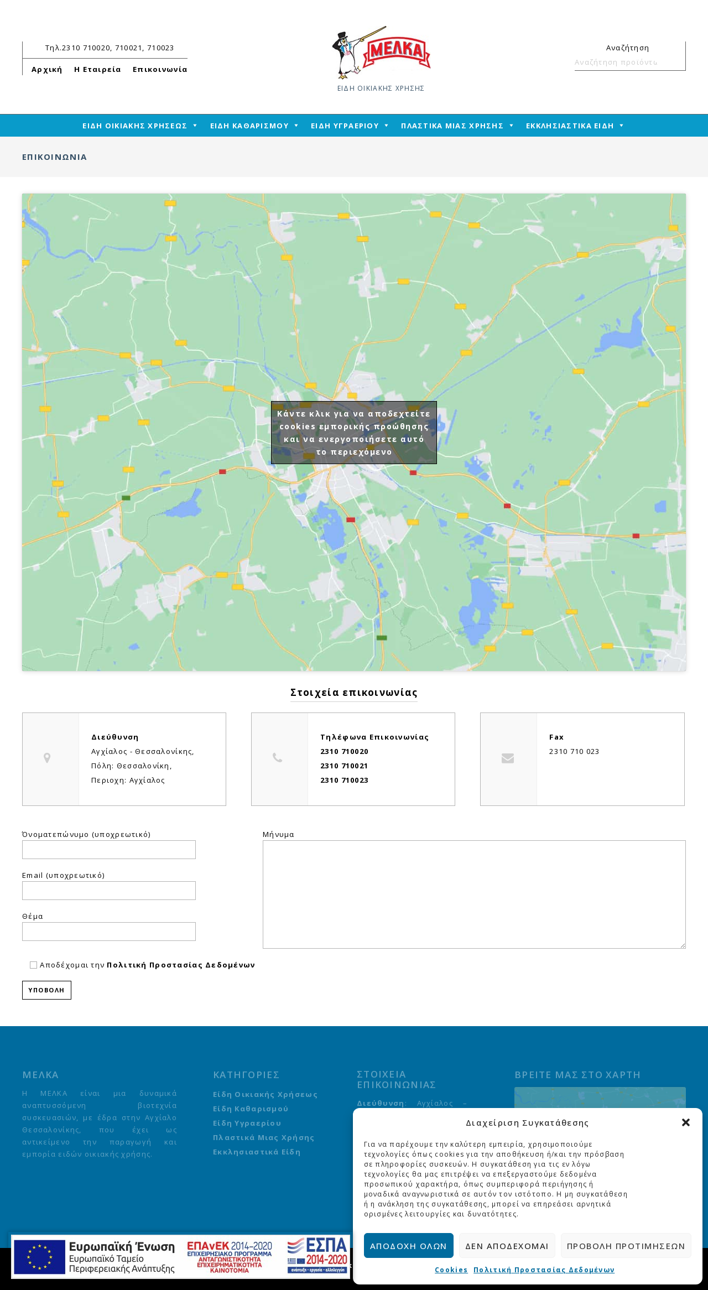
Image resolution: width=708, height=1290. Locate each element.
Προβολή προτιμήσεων (626, 1245)
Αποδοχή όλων (408, 1245)
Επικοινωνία (160, 69)
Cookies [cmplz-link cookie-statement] (451, 1270)
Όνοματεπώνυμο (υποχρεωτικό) (86, 834)
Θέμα (32, 916)
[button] (685, 1122)
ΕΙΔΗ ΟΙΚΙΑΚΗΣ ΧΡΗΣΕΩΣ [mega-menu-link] (135, 126)
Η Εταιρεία (98, 69)
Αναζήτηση (672, 62)
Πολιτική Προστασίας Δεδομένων (181, 965)
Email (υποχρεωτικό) (63, 875)
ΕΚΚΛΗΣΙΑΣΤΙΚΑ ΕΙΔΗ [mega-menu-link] (570, 126)
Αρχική (47, 69)
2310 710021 (344, 766)
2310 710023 (344, 780)
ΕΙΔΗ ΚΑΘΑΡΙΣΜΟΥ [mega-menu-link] (249, 126)
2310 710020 (344, 751)
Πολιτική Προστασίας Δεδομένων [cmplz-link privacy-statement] (544, 1270)
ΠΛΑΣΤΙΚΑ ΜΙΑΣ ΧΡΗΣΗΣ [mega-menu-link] (452, 126)
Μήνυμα (279, 834)
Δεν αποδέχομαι (507, 1245)
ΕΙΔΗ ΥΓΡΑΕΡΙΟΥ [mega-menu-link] (345, 126)
